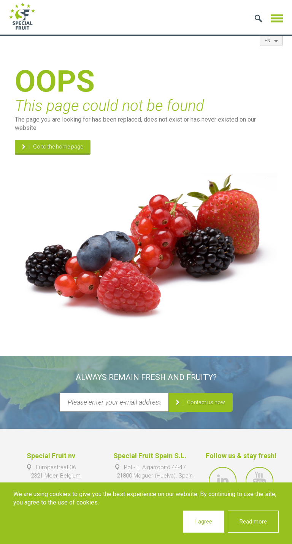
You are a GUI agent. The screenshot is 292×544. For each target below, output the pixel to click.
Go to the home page (58, 147)
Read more (253, 521)
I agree (203, 521)
